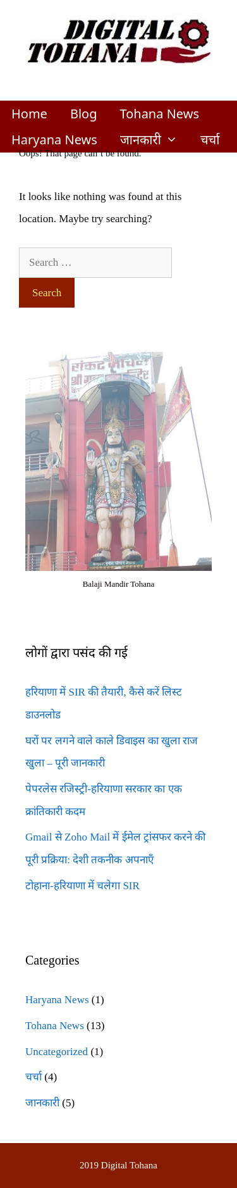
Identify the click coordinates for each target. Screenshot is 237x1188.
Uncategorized (56, 1052)
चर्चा (210, 139)
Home (29, 113)
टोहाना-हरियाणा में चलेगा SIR (82, 886)
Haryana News (54, 139)
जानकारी (154, 140)
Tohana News (159, 113)
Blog (83, 113)
